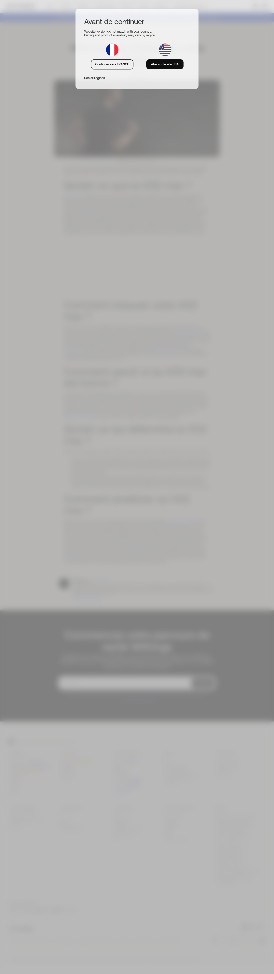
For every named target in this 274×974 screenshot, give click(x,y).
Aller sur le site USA (165, 64)
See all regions (94, 78)
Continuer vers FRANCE (112, 64)
